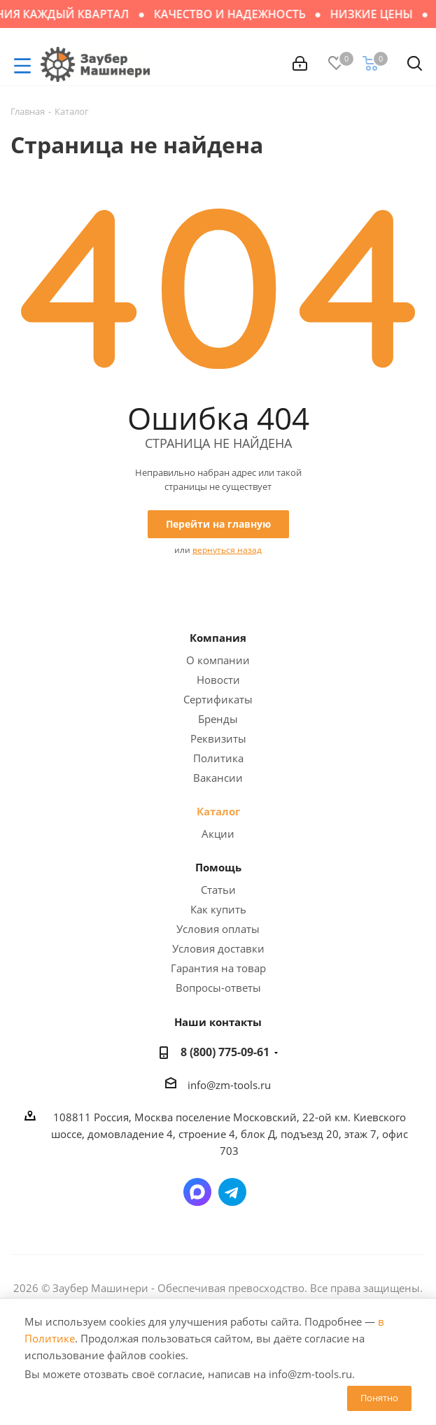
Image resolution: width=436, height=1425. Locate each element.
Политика (218, 758)
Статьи (218, 890)
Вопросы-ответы (218, 988)
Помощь (218, 867)
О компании (218, 660)
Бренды (218, 719)
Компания (218, 638)
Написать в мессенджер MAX (197, 1192)
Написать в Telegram (232, 1192)
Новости (218, 680)
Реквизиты (218, 738)
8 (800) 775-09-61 (225, 1052)
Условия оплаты (218, 929)
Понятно (379, 1397)
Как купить (218, 909)
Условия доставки (218, 948)
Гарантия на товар (218, 968)
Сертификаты (218, 699)
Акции (218, 834)
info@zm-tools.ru (229, 1085)
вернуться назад (227, 550)
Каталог (218, 811)
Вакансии (218, 778)
